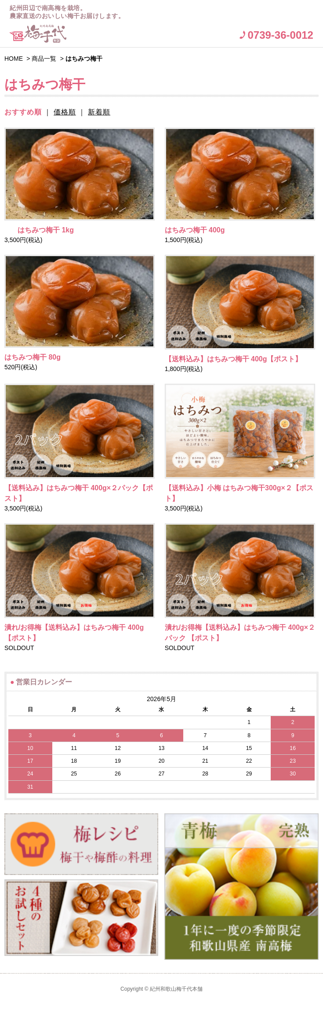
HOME (13, 58)
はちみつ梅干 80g (32, 357)
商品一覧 (44, 58)
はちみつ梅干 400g (195, 230)
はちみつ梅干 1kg (39, 230)
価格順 (65, 112)
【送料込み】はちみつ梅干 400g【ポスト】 (233, 359)
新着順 (99, 112)
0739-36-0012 (280, 35)
